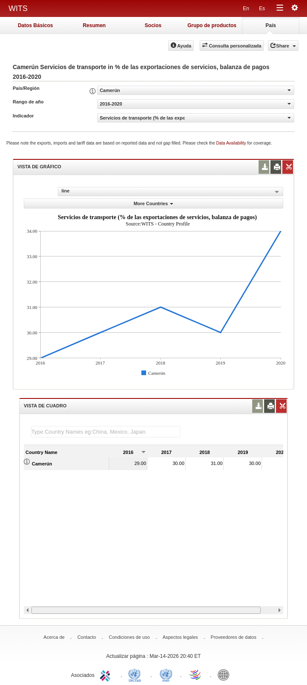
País (270, 25)
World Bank (225, 674)
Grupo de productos (211, 25)
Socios (153, 25)
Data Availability (231, 143)
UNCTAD (136, 674)
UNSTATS (166, 674)
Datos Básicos (35, 25)
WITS (18, 8)
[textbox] (105, 431)
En (246, 8)
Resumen (94, 25)
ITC (106, 674)
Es (262, 8)
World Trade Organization (195, 674)
